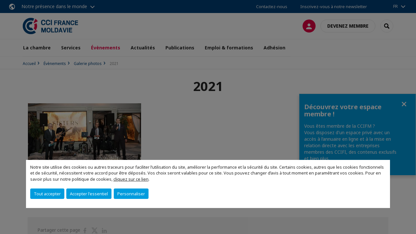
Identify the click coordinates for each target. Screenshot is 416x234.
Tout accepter (47, 194)
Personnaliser (131, 194)
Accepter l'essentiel (89, 194)
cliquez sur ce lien (131, 179)
